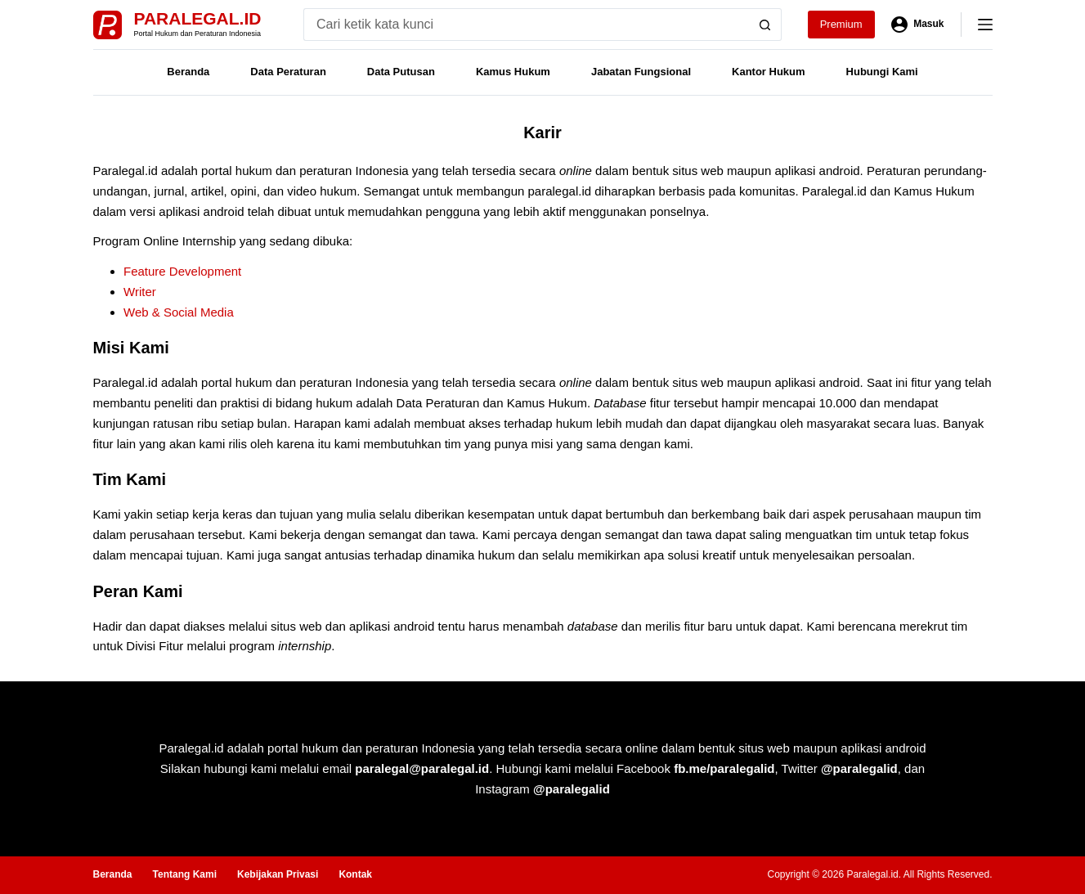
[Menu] (985, 24)
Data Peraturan (287, 71)
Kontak (355, 874)
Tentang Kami (185, 874)
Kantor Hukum (768, 71)
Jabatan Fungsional (641, 71)
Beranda (188, 71)
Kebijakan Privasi (277, 874)
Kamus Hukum (513, 71)
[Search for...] (526, 24)
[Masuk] (917, 24)
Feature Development (182, 271)
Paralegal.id (198, 18)
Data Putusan (401, 71)
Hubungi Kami (882, 71)
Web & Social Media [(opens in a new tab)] (178, 312)
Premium (841, 24)
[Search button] (765, 24)
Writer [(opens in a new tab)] (139, 292)
